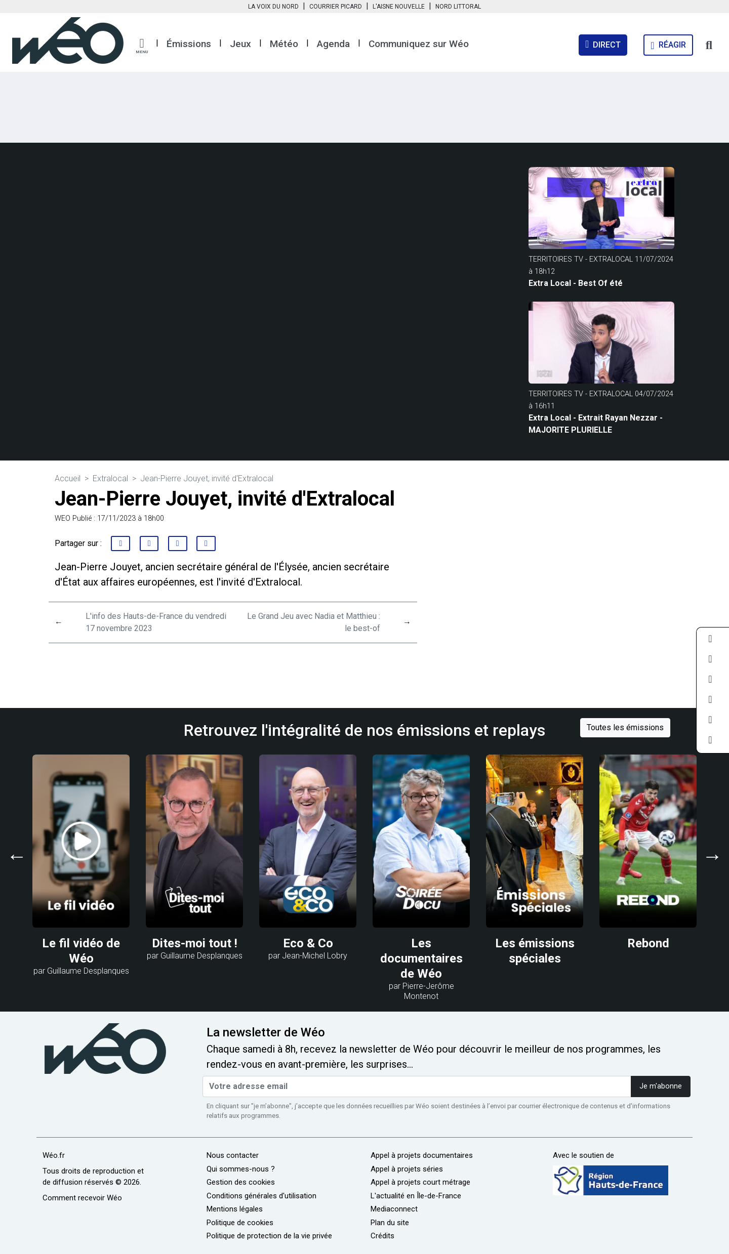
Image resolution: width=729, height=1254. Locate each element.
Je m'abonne (660, 1086)
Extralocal (110, 478)
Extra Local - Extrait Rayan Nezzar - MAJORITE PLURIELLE (596, 424)
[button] (142, 46)
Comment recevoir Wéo (82, 1197)
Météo (284, 44)
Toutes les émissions (625, 727)
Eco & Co (308, 943)
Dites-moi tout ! (194, 943)
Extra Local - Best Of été (576, 283)
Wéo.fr (54, 1155)
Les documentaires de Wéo (421, 958)
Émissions (189, 44)
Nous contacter (233, 1155)
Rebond (648, 943)
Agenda (333, 44)
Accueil (67, 478)
